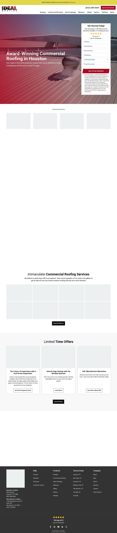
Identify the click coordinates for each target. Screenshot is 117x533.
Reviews (95, 482)
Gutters (55, 489)
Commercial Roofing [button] (57, 12)
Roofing (55, 471)
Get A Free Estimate (108, 7)
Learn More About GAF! (94, 389)
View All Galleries (58, 322)
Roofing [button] (45, 12)
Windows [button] (82, 12)
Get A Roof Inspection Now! (23, 389)
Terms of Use (100, 89)
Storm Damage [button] (72, 12)
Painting (55, 492)
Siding (55, 485)
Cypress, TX (76, 471)
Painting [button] (105, 12)
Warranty (36, 475)
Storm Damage (57, 478)
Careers (95, 485)
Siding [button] (90, 12)
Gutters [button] (97, 12)
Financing (36, 478)
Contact (35, 471)
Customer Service (38, 482)
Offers (95, 478)
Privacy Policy (88, 91)
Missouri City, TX (78, 482)
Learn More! (58, 389)
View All (75, 492)
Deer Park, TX (77, 475)
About (95, 471)
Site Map (62, 527)
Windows (56, 482)
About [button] (112, 12)
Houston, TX (77, 478)
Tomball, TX (76, 489)
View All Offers (58, 398)
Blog (94, 475)
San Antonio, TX (78, 485)
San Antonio (71, 2)
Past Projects (97, 489)
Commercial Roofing (59, 475)
